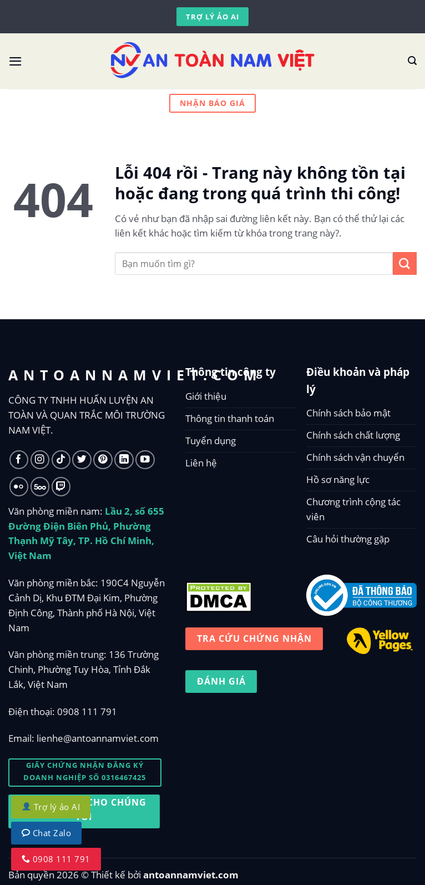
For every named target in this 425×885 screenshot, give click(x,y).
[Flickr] (19, 486)
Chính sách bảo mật (348, 412)
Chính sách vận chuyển (355, 457)
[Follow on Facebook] (19, 460)
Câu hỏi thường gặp (347, 538)
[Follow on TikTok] (61, 460)
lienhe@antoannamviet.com (98, 738)
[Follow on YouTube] (145, 460)
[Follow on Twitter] (82, 460)
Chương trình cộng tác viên (353, 509)
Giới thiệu (205, 396)
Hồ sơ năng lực (338, 479)
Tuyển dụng (210, 440)
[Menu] (15, 61)
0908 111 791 (87, 711)
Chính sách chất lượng (353, 435)
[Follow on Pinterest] (103, 460)
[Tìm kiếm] (412, 61)
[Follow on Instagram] (40, 460)
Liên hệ (201, 462)
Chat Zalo (46, 832)
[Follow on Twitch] (61, 486)
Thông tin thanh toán (229, 418)
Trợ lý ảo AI (51, 806)
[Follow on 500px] (40, 486)
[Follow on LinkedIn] (124, 460)
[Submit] (405, 263)
